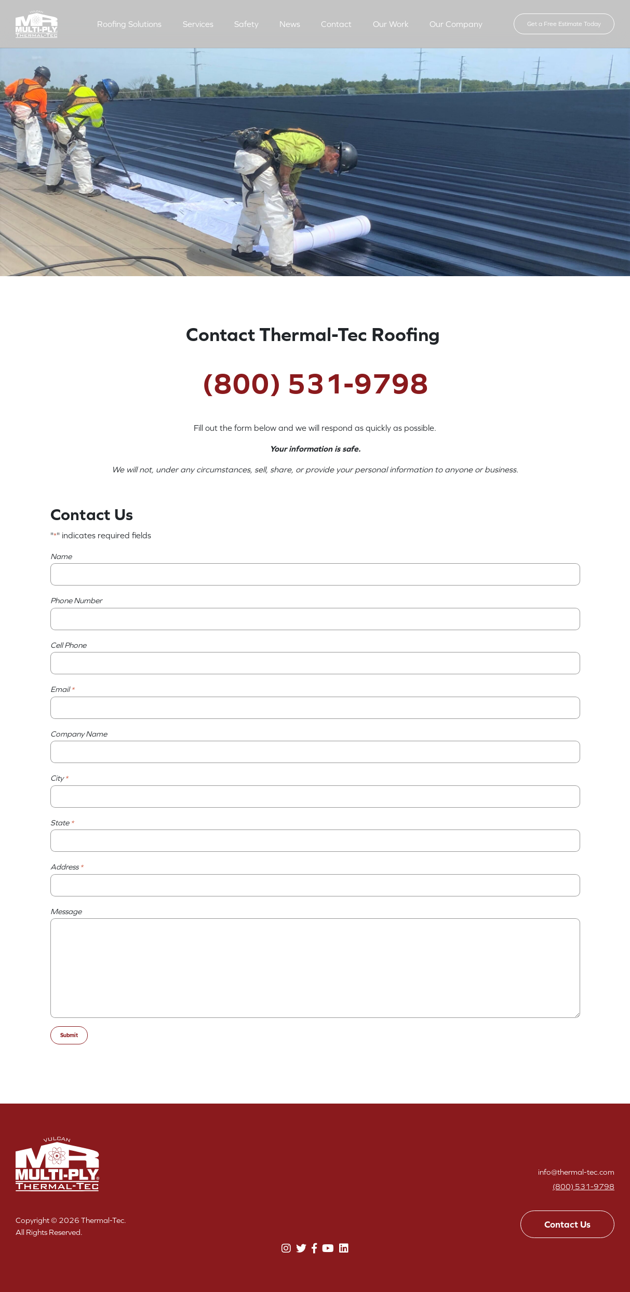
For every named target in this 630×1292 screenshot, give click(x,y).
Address (66, 867)
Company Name (78, 733)
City (59, 778)
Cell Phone (68, 645)
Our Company (456, 24)
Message (66, 911)
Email (62, 690)
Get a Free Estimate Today (564, 24)
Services (198, 24)
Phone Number (76, 600)
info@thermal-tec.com (576, 1171)
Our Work (391, 24)
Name (61, 556)
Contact (336, 24)
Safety (246, 24)
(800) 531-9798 (583, 1186)
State (62, 823)
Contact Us (567, 1224)
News (289, 24)
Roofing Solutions (129, 24)
